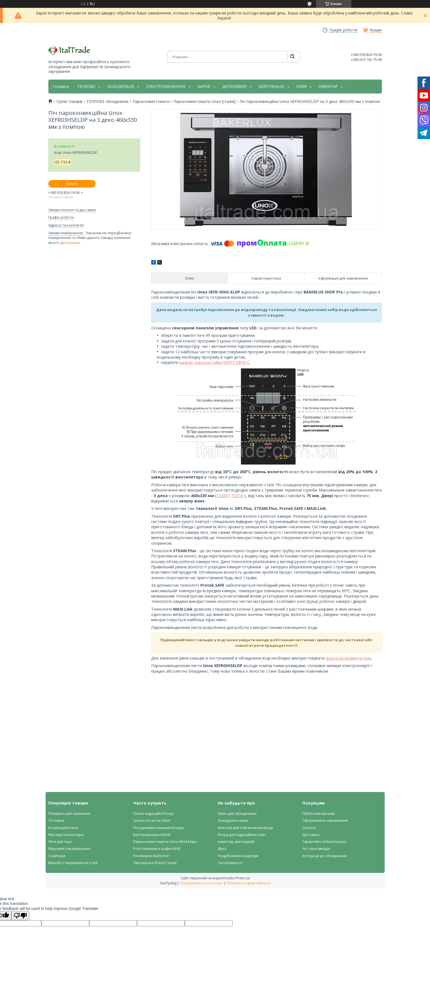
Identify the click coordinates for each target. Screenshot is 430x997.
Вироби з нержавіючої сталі (73, 862)
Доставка (310, 834)
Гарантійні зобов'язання (324, 841)
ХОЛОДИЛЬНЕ (120, 86)
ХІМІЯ (301, 86)
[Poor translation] (20, 915)
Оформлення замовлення (325, 820)
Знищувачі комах (233, 820)
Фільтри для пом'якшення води (245, 827)
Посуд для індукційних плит (242, 834)
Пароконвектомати (151, 101)
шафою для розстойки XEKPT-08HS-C (214, 362)
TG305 (222, 495)
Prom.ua (243, 877)
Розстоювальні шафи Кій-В (156, 848)
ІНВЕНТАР (328, 86)
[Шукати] (292, 57)
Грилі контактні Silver (152, 820)
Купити (72, 184)
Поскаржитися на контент (201, 883)
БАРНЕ (204, 86)
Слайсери (56, 855)
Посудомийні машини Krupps (158, 827)
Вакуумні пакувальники (69, 848)
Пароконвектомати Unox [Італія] (204, 101)
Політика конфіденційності (248, 883)
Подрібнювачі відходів (238, 855)
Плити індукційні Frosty (153, 813)
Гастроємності (230, 862)
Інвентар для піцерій (236, 841)
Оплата (309, 827)
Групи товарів (69, 101)
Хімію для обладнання (237, 813)
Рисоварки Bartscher (151, 855)
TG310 (237, 495)
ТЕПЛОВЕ (86, 86)
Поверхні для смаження (69, 813)
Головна (61, 86)
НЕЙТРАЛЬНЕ (271, 86)
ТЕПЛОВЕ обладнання (107, 101)
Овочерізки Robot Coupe (155, 862)
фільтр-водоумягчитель (348, 658)
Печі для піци (59, 841)
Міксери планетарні (66, 834)
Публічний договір (318, 813)
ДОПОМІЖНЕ (234, 86)
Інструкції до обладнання (324, 855)
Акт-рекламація (316, 848)
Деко (222, 848)
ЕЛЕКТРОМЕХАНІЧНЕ (166, 86)
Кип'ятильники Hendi (151, 834)
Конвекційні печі (63, 827)
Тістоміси (56, 820)
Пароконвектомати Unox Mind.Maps (165, 841)
